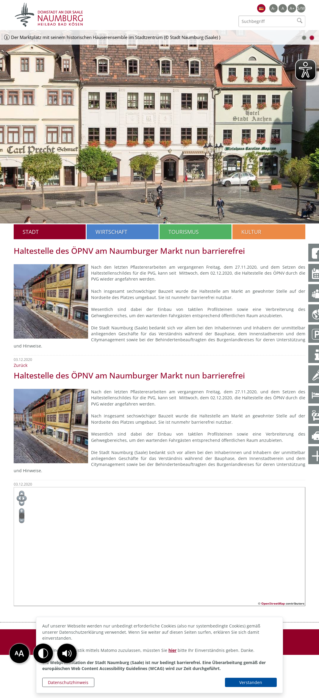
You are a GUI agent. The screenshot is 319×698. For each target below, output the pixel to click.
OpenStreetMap (273, 603)
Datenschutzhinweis (68, 682)
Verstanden (250, 682)
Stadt (31, 231)
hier (172, 650)
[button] (67, 653)
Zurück (20, 365)
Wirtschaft (111, 231)
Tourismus (183, 231)
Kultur (251, 231)
